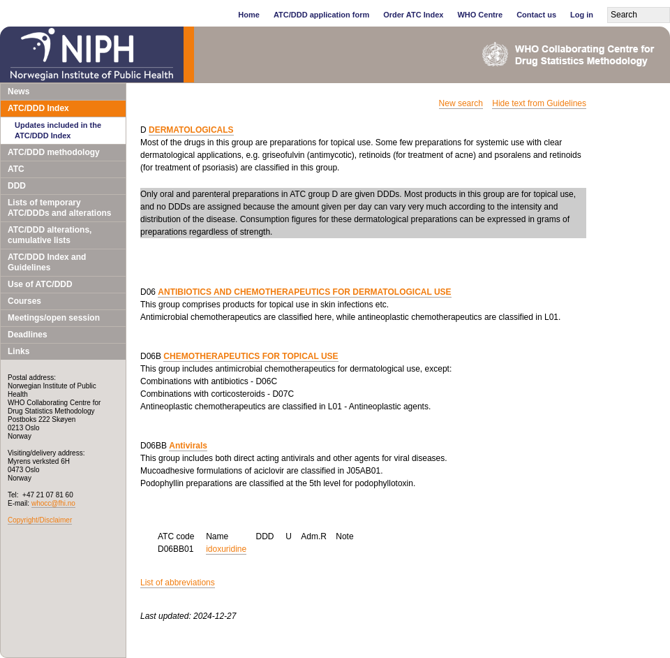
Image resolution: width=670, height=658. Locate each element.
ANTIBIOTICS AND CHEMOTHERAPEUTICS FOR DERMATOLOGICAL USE (304, 292)
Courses (24, 301)
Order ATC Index (413, 14)
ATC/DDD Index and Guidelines (47, 262)
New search (461, 103)
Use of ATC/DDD (40, 284)
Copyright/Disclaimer (40, 520)
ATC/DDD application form (321, 14)
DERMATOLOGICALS (191, 130)
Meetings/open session (54, 318)
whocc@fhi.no (53, 503)
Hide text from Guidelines (539, 103)
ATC (16, 169)
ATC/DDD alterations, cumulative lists (49, 235)
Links (18, 351)
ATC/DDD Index (38, 108)
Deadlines (27, 334)
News (18, 91)
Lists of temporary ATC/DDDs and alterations (59, 208)
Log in (581, 14)
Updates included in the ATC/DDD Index (58, 130)
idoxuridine (226, 549)
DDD (17, 186)
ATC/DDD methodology (54, 152)
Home (249, 14)
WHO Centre (479, 14)
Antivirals (188, 446)
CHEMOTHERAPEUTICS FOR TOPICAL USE (250, 356)
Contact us (536, 14)
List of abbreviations (177, 582)
